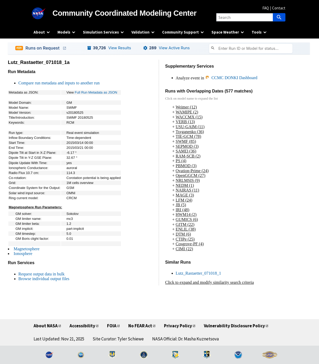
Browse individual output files (43, 278)
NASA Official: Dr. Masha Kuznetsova (185, 339)
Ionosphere (23, 253)
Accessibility (82, 326)
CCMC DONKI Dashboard (231, 77)
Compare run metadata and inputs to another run (59, 83)
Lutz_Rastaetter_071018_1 (198, 273)
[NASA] (43, 13)
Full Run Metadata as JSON (96, 92)
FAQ (265, 8)
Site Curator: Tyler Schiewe (118, 339)
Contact (278, 8)
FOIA (111, 326)
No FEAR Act (140, 326)
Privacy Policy (178, 326)
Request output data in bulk (41, 274)
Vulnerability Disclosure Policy (234, 326)
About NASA (46, 326)
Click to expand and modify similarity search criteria (209, 282)
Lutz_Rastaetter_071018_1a (39, 62)
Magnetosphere (27, 249)
